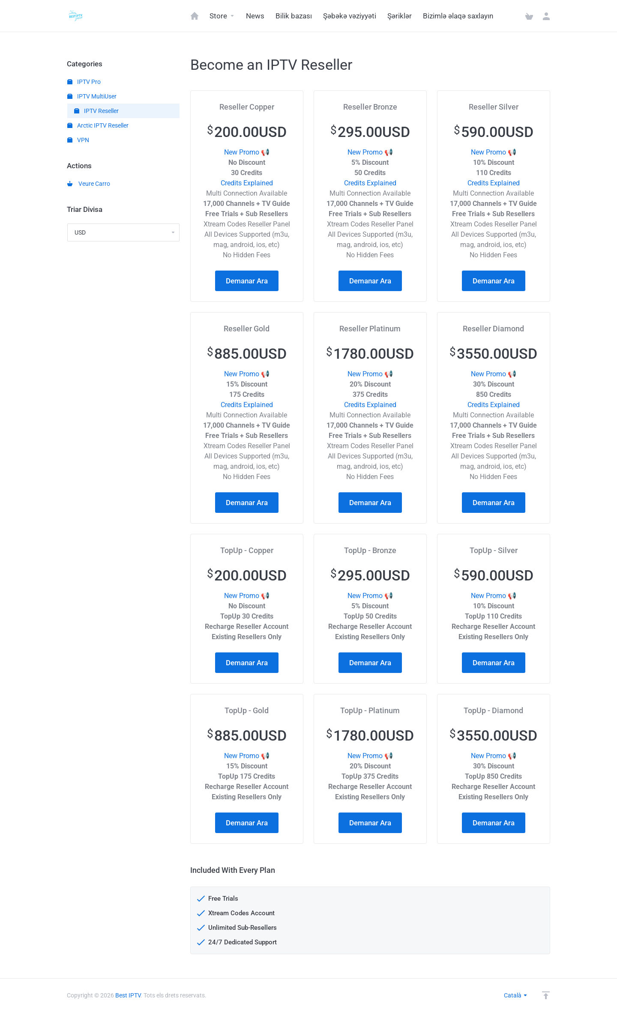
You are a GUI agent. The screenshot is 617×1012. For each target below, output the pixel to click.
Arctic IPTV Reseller (98, 125)
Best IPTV (128, 995)
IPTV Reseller (96, 110)
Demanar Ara (247, 281)
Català (516, 995)
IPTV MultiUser (92, 96)
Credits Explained (247, 183)
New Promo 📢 (247, 152)
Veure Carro (88, 183)
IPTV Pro (84, 81)
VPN (78, 140)
